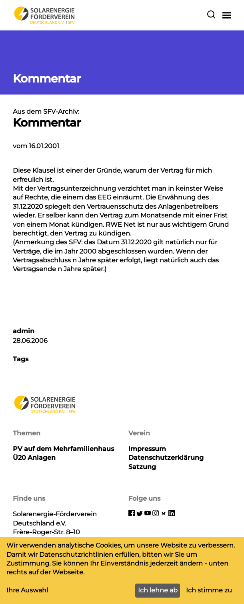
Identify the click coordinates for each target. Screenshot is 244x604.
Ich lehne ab (158, 590)
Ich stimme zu (209, 590)
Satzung (142, 467)
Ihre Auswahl (27, 590)
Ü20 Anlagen (34, 457)
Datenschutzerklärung (166, 457)
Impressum (147, 449)
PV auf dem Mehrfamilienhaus (63, 449)
